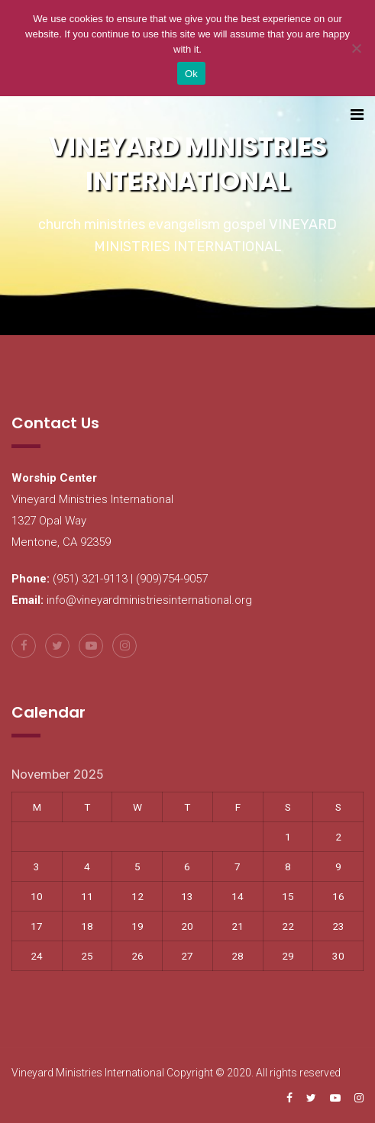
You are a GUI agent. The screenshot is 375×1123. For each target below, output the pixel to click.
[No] (356, 48)
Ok (191, 73)
